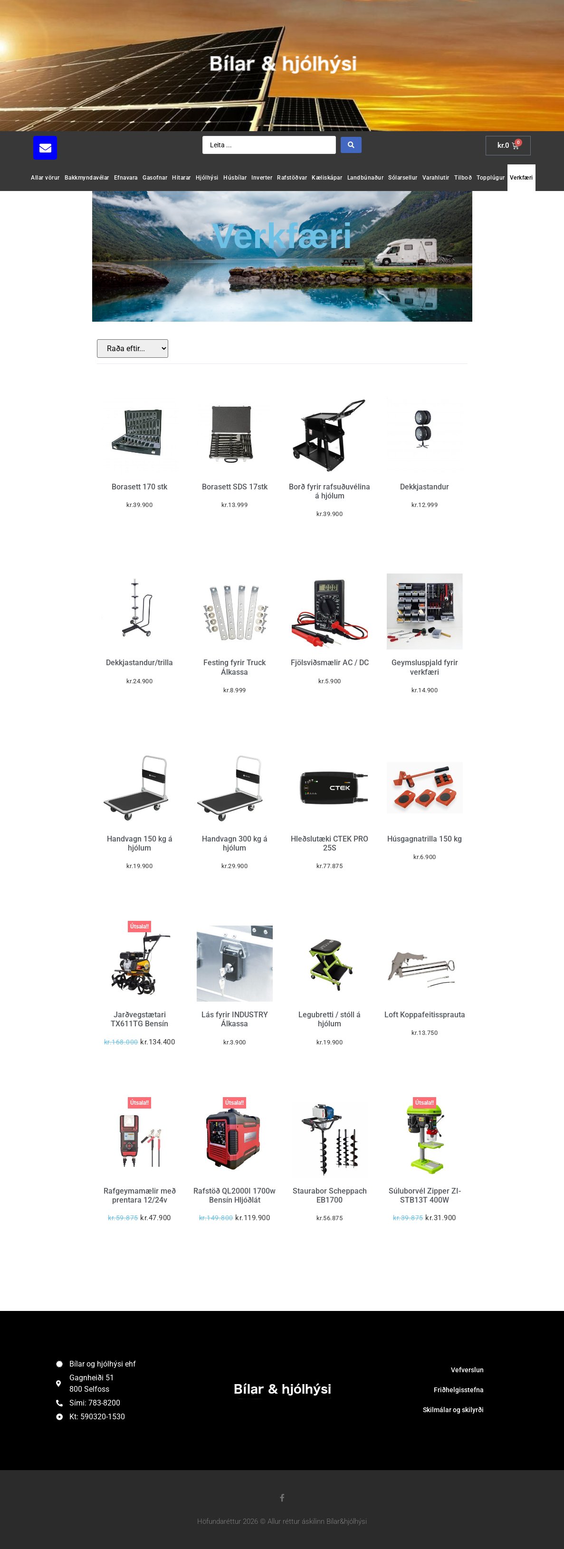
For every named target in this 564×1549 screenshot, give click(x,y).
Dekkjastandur (424, 486)
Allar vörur (45, 177)
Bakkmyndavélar (87, 177)
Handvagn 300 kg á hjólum (235, 843)
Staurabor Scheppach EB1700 (330, 1195)
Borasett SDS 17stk (235, 486)
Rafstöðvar (292, 177)
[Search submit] (351, 145)
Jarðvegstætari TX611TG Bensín (139, 1019)
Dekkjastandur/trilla (139, 662)
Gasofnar (155, 177)
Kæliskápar (327, 177)
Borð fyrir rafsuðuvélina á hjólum (329, 491)
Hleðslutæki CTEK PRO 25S (329, 843)
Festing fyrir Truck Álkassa (234, 667)
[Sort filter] (132, 348)
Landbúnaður (365, 177)
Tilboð (463, 177)
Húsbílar (235, 177)
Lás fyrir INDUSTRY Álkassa (234, 1019)
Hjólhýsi (207, 177)
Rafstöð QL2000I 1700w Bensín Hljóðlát (234, 1195)
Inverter (261, 177)
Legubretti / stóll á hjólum (329, 1019)
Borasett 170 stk (139, 486)
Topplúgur (491, 177)
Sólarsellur (403, 177)
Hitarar (181, 177)
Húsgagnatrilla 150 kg (424, 838)
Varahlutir (435, 177)
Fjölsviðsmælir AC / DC (330, 662)
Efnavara (126, 177)
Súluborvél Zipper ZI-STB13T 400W (425, 1195)
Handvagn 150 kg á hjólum (139, 843)
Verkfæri (521, 177)
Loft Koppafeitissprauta (424, 1014)
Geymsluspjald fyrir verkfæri (425, 667)
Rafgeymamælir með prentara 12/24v (140, 1195)
